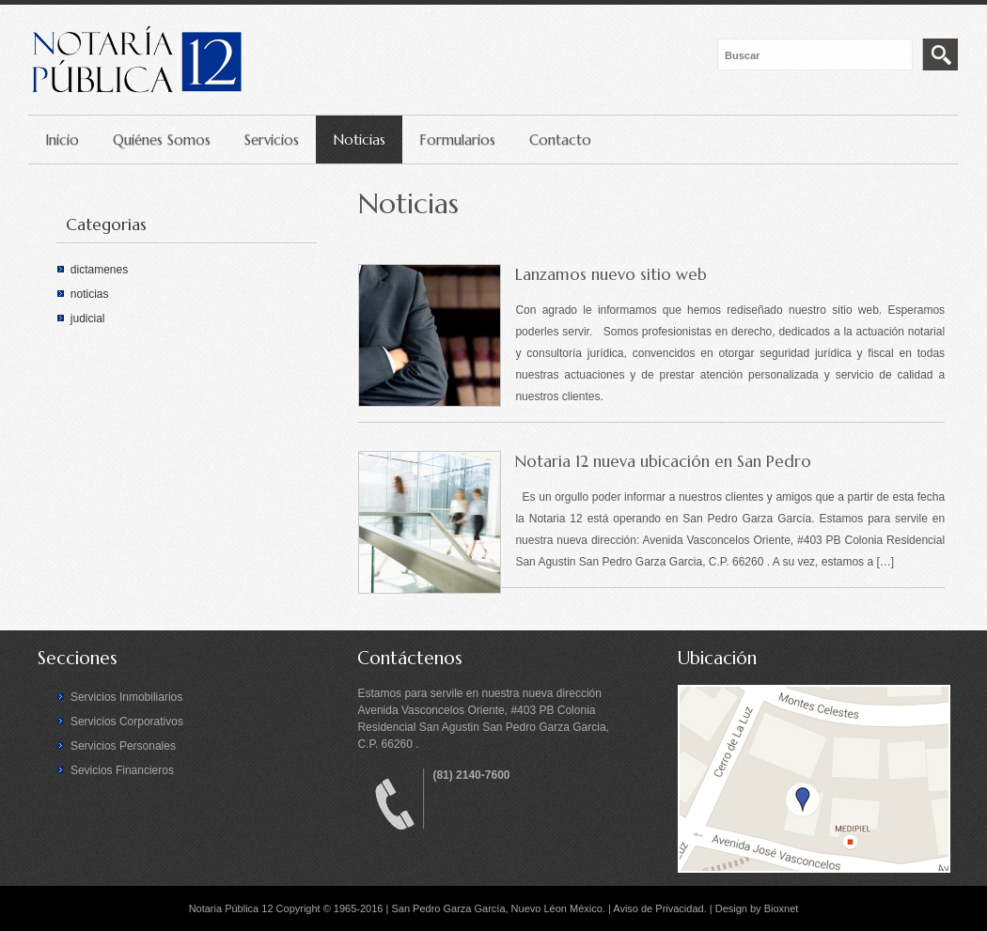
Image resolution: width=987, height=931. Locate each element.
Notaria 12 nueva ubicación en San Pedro (663, 461)
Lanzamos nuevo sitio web (611, 274)
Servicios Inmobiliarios (126, 697)
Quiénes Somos (162, 139)
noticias (89, 294)
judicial (87, 318)
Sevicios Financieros (122, 770)
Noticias (359, 139)
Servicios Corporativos (126, 721)
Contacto (560, 139)
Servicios (271, 139)
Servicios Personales (123, 746)
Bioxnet (781, 908)
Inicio (62, 139)
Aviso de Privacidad (658, 908)
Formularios (457, 139)
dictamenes (99, 269)
